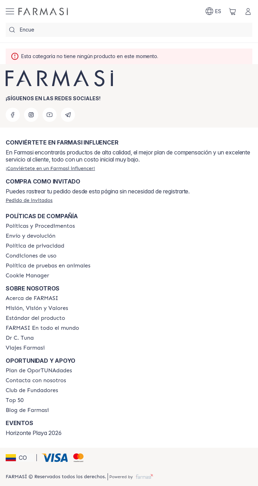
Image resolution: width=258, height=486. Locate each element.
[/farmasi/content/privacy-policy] (35, 245)
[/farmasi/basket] (232, 11)
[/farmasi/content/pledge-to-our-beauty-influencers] (20, 337)
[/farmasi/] (43, 11)
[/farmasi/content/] (27, 275)
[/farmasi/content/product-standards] (35, 318)
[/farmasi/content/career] (25, 347)
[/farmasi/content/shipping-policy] (31, 235)
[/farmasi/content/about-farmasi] (32, 298)
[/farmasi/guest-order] (29, 200)
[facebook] (13, 115)
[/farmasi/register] (50, 168)
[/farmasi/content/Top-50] (15, 400)
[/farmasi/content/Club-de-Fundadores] (32, 390)
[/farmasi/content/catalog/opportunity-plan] (39, 370)
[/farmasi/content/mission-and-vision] (37, 308)
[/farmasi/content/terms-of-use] (31, 255)
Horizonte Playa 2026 (34, 432)
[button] (20, 457)
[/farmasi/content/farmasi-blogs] (27, 410)
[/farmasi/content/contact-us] (36, 380)
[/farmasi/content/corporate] (42, 328)
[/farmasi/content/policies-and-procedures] (40, 226)
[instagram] (31, 115)
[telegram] (68, 115)
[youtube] (49, 115)
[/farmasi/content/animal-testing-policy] (48, 265)
